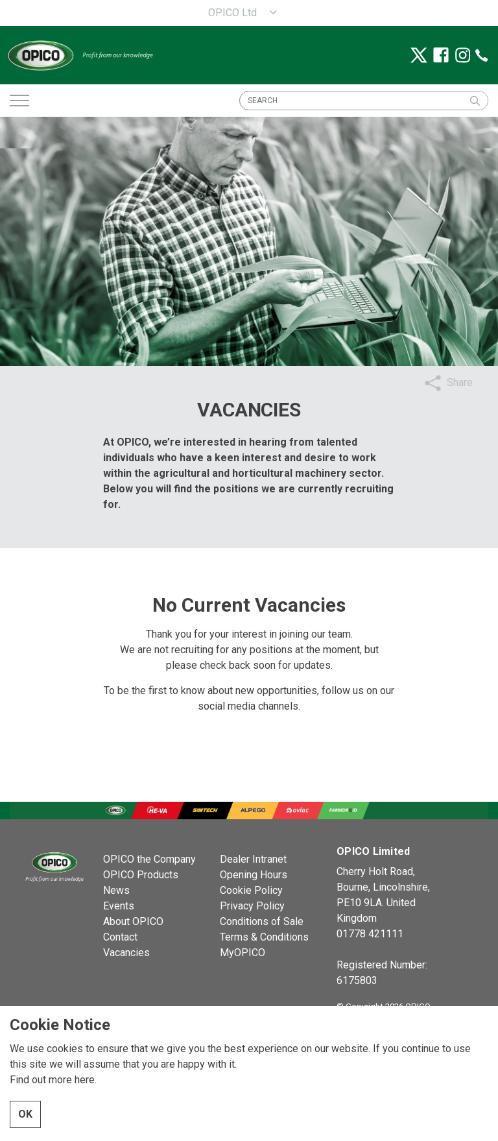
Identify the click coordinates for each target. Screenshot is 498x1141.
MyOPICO (242, 952)
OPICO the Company (149, 859)
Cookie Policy (251, 890)
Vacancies (126, 952)
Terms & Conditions (264, 937)
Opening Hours (253, 875)
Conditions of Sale (261, 921)
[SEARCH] (363, 100)
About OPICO (133, 921)
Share (460, 382)
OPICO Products (140, 875)
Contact (120, 937)
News (116, 890)
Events (118, 906)
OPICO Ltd (232, 12)
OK (25, 1114)
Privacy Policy (252, 906)
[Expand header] (19, 100)
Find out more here (52, 1080)
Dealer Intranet (253, 859)
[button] (475, 100)
